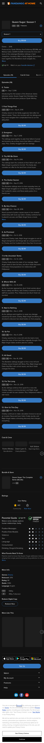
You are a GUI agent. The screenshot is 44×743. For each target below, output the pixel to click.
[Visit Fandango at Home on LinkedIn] (16, 694)
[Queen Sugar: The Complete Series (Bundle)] (27, 476)
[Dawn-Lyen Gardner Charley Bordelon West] (21, 452)
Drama (10, 573)
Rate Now (27, 507)
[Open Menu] (3, 3)
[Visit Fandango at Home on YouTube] (27, 694)
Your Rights (36, 712)
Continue (22, 739)
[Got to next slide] (42, 452)
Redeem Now (10, 602)
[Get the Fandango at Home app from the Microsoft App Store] (36, 657)
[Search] (40, 3)
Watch (6, 671)
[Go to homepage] (21, 3)
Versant (19, 705)
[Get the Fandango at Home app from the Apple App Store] (8, 657)
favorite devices (28, 63)
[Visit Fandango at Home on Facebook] (21, 694)
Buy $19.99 (22, 39)
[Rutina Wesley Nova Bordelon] (8, 452)
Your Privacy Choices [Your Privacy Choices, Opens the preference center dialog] (22, 733)
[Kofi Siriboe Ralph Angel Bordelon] (35, 452)
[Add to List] (41, 26)
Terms (7, 708)
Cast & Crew (24, 73)
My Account (8, 676)
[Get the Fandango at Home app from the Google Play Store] (23, 657)
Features (7, 681)
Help (6, 686)
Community (17, 507)
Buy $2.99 (22, 124)
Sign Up (22, 664)
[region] (22, 721)
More (4, 59)
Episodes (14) (8, 73)
